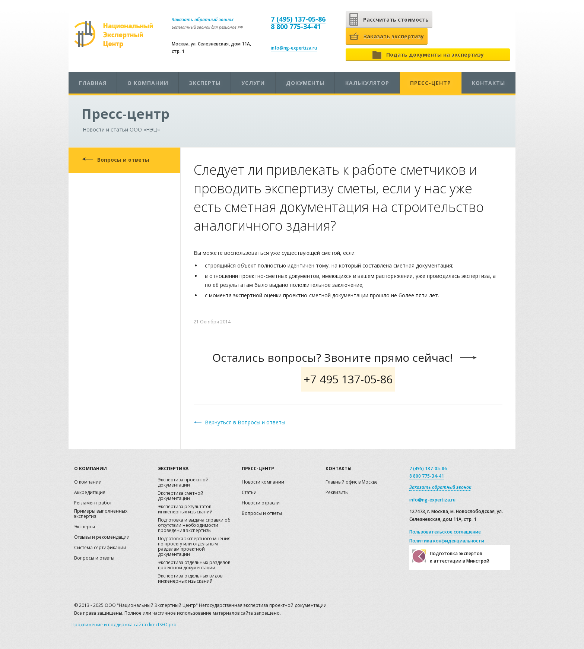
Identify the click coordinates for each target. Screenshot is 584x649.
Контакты (488, 82)
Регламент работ (93, 503)
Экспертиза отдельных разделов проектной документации (194, 565)
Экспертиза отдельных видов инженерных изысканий (190, 578)
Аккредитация (89, 493)
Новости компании (263, 482)
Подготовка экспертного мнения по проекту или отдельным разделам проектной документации (194, 546)
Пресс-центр (430, 82)
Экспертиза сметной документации (180, 496)
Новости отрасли (261, 503)
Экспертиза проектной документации (183, 482)
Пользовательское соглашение (445, 532)
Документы (305, 82)
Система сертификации (100, 548)
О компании (147, 82)
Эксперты (204, 82)
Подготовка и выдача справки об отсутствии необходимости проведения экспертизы (194, 525)
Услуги (253, 82)
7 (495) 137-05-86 (298, 19)
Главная (93, 82)
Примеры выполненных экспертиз (100, 514)
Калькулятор (367, 82)
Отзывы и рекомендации (102, 537)
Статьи (249, 493)
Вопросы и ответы (123, 159)
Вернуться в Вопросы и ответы (245, 422)
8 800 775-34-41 (296, 26)
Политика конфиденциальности (446, 541)
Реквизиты (337, 493)
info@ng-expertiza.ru (294, 48)
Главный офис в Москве (352, 482)
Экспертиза (173, 468)
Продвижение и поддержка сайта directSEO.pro (124, 624)
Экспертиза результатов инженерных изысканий (185, 509)
